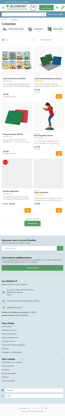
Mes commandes (8, 366)
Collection (13, 20)
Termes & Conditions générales (13, 345)
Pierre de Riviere (41, 192)
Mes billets (6, 370)
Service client (7, 326)
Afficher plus (32, 223)
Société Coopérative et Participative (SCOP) (23, 301)
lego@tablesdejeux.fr (15, 307)
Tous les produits (8, 381)
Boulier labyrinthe (11, 191)
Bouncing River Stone (43, 136)
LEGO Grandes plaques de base (48, 79)
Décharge (5, 349)
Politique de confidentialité (12, 352)
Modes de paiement (9, 334)
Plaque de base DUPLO (13, 134)
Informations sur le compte (12, 362)
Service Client (32, 268)
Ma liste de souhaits (9, 373)
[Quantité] (53, 96)
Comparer (5, 377)
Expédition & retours (9, 330)
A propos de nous (8, 341)
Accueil (4, 20)
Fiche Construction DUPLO (14, 79)
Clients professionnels (10, 337)
